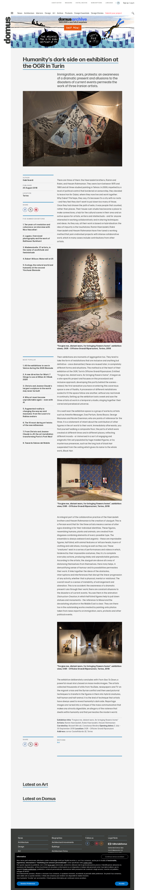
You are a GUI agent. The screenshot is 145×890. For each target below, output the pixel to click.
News (19, 13)
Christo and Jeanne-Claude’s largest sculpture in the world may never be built (37, 388)
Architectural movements (63, 842)
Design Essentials (81, 13)
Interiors (39, 13)
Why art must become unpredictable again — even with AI (38, 400)
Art (54, 13)
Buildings (56, 847)
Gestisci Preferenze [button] (28, 883)
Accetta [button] (121, 883)
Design (48, 13)
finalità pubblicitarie (29, 869)
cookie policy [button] (87, 863)
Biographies (57, 838)
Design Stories (97, 13)
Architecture (29, 13)
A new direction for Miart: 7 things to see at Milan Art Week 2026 (37, 377)
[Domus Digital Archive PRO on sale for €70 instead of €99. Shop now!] (72, 32)
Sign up (126, 3)
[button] (114, 856)
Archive (60, 13)
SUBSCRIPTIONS (96, 3)
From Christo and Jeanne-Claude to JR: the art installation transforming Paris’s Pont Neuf (38, 434)
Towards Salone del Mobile (37, 443)
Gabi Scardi (28, 180)
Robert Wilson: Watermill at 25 (39, 259)
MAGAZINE (68, 3)
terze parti (51, 865)
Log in (132, 3)
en (118, 3)
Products (68, 13)
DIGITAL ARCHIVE (81, 3)
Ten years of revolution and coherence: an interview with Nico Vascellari (36, 227)
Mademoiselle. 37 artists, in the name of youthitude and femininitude (37, 250)
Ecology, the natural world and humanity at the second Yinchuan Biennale (38, 268)
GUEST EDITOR (56, 3)
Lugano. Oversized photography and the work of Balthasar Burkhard (36, 238)
